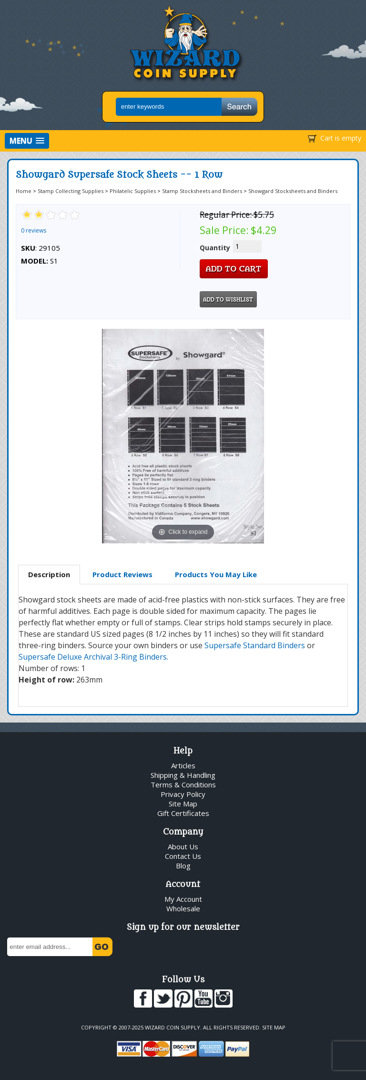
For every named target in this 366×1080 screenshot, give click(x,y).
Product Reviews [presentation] (122, 574)
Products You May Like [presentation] (216, 574)
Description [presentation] (49, 574)
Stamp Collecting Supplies (70, 190)
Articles (183, 765)
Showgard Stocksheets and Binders (292, 190)
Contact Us (183, 856)
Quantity (215, 247)
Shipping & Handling (183, 775)
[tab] (49, 575)
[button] (27, 141)
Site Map (183, 803)
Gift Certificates (183, 813)
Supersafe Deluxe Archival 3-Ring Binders (93, 657)
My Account (183, 899)
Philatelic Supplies (133, 190)
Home (23, 190)
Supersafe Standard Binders (254, 645)
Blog (183, 865)
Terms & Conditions (183, 784)
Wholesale (183, 908)
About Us (183, 846)
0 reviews (33, 230)
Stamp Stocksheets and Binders (202, 190)
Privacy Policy (183, 794)
